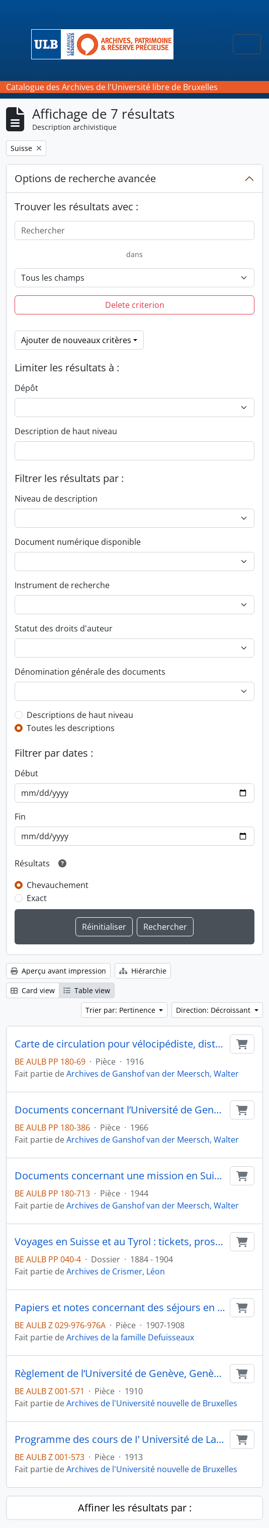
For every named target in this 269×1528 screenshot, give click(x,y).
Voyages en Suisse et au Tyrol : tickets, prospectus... (120, 1242)
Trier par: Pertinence (121, 1010)
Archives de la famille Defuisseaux (130, 1337)
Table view (86, 990)
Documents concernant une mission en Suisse (120, 1176)
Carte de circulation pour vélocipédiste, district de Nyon (120, 1044)
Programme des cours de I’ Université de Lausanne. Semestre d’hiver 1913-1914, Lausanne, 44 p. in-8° (120, 1439)
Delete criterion (134, 304)
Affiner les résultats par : (135, 1507)
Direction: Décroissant (214, 1010)
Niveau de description (56, 498)
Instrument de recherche (62, 585)
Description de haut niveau (66, 431)
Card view (33, 990)
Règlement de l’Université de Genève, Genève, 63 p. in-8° (120, 1374)
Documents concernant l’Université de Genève (120, 1110)
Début (26, 773)
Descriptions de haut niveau (80, 714)
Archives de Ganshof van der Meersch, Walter (152, 1073)
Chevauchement (57, 885)
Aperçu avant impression (58, 971)
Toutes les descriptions (71, 728)
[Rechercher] (134, 230)
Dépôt (26, 387)
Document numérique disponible (78, 541)
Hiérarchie (142, 971)
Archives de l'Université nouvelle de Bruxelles (151, 1403)
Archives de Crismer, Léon (115, 1271)
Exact (37, 898)
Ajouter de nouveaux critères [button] (76, 340)
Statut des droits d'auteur (64, 628)
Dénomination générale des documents (90, 671)
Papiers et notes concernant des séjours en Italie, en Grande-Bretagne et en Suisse (120, 1308)
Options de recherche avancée (85, 178)
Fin (20, 816)
